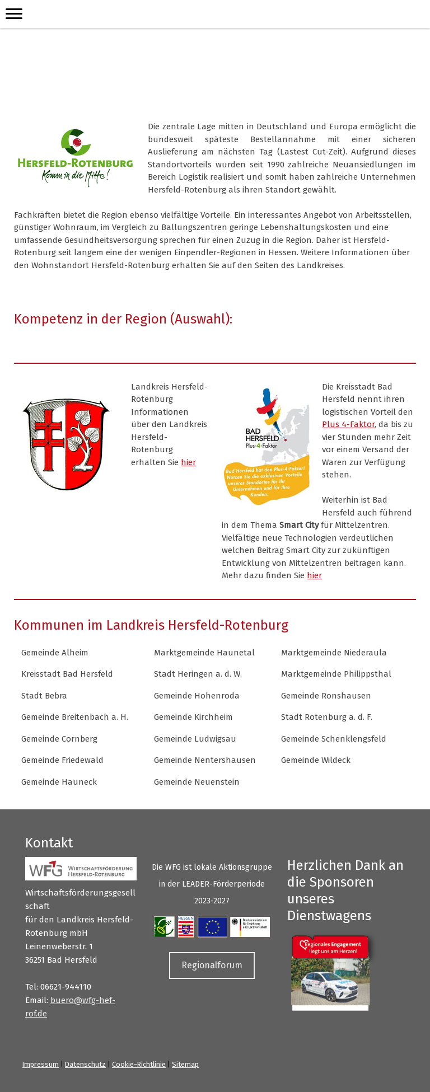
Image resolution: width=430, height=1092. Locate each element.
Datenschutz (85, 1064)
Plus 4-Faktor (348, 424)
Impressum (40, 1064)
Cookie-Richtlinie (139, 1064)
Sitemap (185, 1064)
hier (188, 462)
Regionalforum (211, 965)
